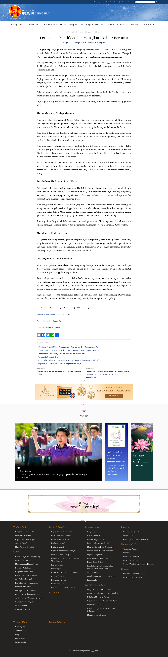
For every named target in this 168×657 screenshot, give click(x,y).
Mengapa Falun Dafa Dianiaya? (99, 547)
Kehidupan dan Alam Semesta (135, 539)
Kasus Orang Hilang (95, 562)
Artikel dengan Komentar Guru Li (28, 598)
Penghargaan (56, 568)
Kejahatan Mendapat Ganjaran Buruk (102, 600)
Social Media (20, 642)
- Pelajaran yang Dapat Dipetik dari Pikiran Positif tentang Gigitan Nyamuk (68, 350)
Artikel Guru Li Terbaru (132, 577)
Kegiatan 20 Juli (57, 547)
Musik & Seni (128, 535)
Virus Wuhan (92, 572)
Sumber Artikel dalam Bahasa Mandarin (53, 314)
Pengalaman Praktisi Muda (26, 575)
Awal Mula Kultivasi (23, 560)
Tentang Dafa (15, 24)
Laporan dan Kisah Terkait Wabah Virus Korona (65, 559)
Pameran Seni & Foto (60, 539)
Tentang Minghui (22, 630)
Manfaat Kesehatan (23, 535)
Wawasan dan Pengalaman (26, 601)
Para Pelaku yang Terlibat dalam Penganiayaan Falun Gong (100, 567)
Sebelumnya (41, 368)
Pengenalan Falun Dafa (24, 531)
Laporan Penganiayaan (96, 554)
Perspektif (74, 24)
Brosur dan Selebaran (131, 560)
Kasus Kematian (93, 535)
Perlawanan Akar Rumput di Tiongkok (102, 593)
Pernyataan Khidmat (95, 604)
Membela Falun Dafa (23, 579)
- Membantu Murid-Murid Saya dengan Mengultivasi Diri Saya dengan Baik (68, 347)
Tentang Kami (20, 622)
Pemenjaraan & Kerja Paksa (98, 558)
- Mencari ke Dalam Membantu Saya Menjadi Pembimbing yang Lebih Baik (68, 360)
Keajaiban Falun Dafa (24, 571)
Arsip (17, 634)
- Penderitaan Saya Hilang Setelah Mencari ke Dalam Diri (61, 353)
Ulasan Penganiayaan (95, 539)
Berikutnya (90, 368)
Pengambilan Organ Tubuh (98, 543)
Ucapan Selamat (58, 576)
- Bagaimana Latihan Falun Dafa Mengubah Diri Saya (59, 363)
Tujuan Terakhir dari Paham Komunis (138, 564)
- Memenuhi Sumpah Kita (47, 357)
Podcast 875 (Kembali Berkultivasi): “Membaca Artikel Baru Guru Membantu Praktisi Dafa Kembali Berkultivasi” (107, 374)
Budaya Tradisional (131, 531)
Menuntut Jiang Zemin (96, 615)
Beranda (71, 32)
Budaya (134, 24)
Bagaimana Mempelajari (25, 539)
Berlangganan (20, 638)
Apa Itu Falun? (21, 543)
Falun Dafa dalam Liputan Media (64, 572)
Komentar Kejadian (59, 580)
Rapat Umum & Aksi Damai (62, 531)
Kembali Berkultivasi (23, 567)
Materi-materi (128, 544)
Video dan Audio (130, 549)
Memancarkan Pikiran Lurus (26, 564)
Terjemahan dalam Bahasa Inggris (51, 321)
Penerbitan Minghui (95, 2)
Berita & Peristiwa (53, 24)
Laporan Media (57, 565)
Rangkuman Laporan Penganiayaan (101, 576)
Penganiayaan (92, 24)
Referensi (149, 24)
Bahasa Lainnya (127, 2)
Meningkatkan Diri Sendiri (26, 590)
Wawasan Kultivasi (92, 32)
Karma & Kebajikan (114, 24)
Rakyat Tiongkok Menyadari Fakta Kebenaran (101, 609)
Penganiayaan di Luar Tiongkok (100, 550)
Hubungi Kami (21, 626)
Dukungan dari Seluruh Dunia (63, 587)
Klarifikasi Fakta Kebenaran (26, 583)
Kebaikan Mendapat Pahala (98, 597)
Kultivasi (33, 24)
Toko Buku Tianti (112, 2)
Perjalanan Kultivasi (23, 586)
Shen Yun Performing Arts (62, 554)
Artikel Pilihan (21, 605)
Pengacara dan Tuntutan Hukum (100, 589)
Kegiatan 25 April (58, 543)
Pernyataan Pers (57, 583)
